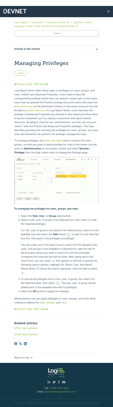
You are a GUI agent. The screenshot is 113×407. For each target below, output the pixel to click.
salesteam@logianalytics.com (60, 391)
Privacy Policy (85, 403)
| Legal (74, 403)
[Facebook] (15, 343)
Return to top (23, 357)
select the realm (53, 140)
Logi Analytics (21, 22)
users (43, 302)
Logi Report (37, 22)
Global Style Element (26, 334)
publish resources (36, 110)
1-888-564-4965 (59, 388)
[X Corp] (20, 343)
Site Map (96, 403)
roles (64, 302)
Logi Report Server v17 (58, 22)
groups (51, 302)
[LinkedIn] (25, 343)
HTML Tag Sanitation (26, 328)
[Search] (56, 33)
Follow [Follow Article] (21, 73)
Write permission (23, 106)
